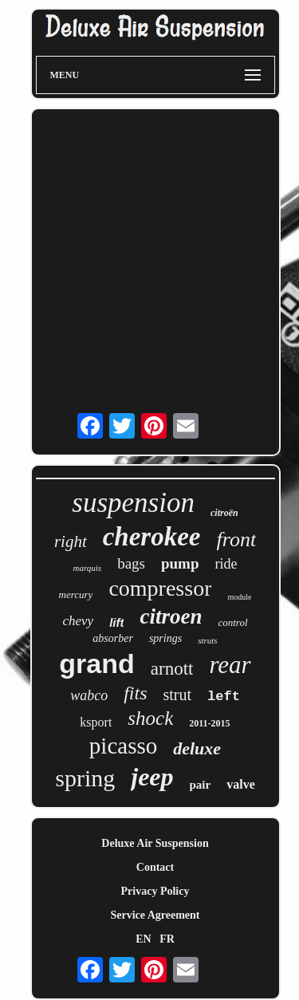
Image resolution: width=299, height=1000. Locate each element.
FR (167, 939)
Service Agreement (154, 915)
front (237, 539)
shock (150, 718)
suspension (133, 502)
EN (143, 939)
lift (116, 622)
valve (240, 784)
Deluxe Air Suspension (154, 843)
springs (165, 638)
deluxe (197, 748)
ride (226, 564)
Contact (155, 867)
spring (85, 778)
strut (177, 694)
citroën (224, 512)
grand (96, 663)
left (223, 696)
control (232, 622)
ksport (96, 722)
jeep (152, 776)
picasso (123, 745)
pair (200, 784)
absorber (112, 638)
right (70, 541)
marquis (87, 568)
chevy (77, 620)
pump (180, 563)
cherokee (152, 536)
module (239, 597)
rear (229, 665)
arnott (172, 669)
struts (207, 640)
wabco (89, 695)
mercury (76, 594)
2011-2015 (209, 723)
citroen (171, 616)
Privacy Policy (155, 891)
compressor (159, 588)
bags (131, 563)
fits (135, 693)
